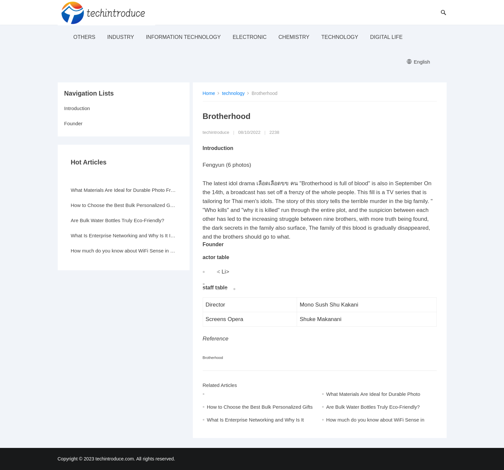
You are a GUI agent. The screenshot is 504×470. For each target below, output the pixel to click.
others (85, 37)
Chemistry (294, 37)
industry (120, 37)
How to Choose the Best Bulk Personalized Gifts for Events (123, 205)
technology (339, 37)
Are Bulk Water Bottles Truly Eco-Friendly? (373, 407)
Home (209, 93)
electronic (250, 37)
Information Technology (183, 37)
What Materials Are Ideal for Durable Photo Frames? (123, 190)
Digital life (386, 37)
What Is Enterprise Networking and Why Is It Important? (123, 235)
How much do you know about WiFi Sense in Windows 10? (123, 250)
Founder (73, 123)
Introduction (77, 108)
